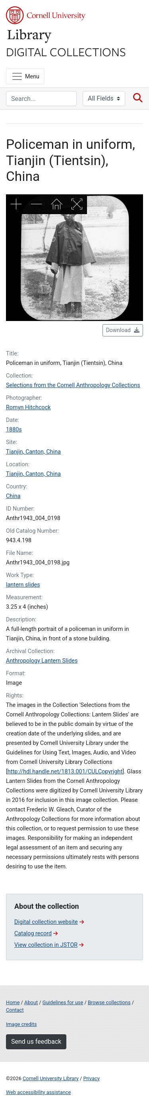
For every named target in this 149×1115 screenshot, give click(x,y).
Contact (15, 1010)
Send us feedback (36, 1041)
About (31, 1002)
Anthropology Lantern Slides (41, 660)
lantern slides (23, 584)
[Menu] (25, 76)
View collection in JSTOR (48, 945)
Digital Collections (66, 51)
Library (30, 36)
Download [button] (122, 330)
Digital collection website (49, 922)
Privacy (91, 1078)
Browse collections (109, 1002)
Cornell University (45, 15)
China (13, 496)
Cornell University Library (51, 1078)
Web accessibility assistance (38, 1092)
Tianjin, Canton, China (33, 451)
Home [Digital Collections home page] (12, 1002)
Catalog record (36, 933)
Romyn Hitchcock (28, 407)
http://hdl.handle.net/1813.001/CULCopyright (65, 771)
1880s (14, 429)
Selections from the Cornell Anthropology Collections (73, 385)
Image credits (21, 1024)
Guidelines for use (63, 1002)
